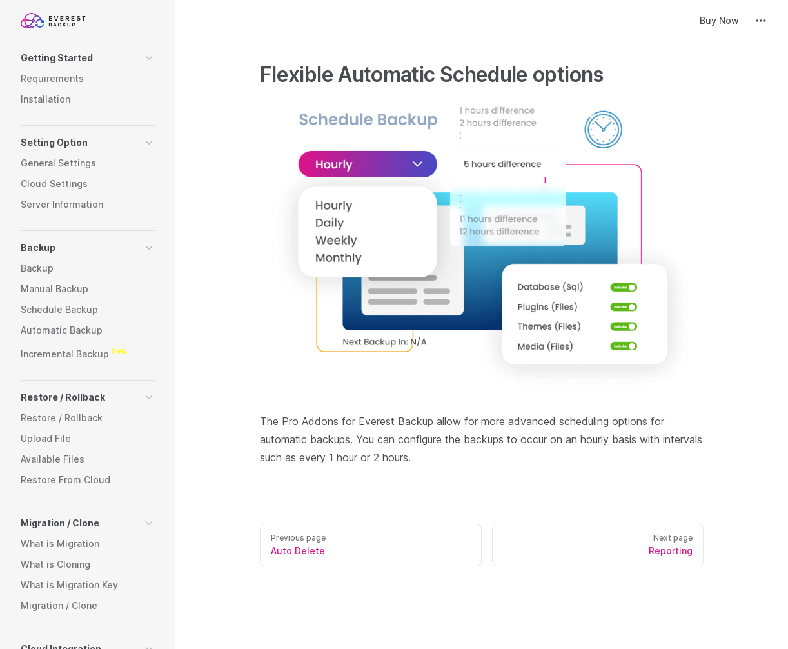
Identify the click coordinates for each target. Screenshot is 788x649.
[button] (88, 58)
